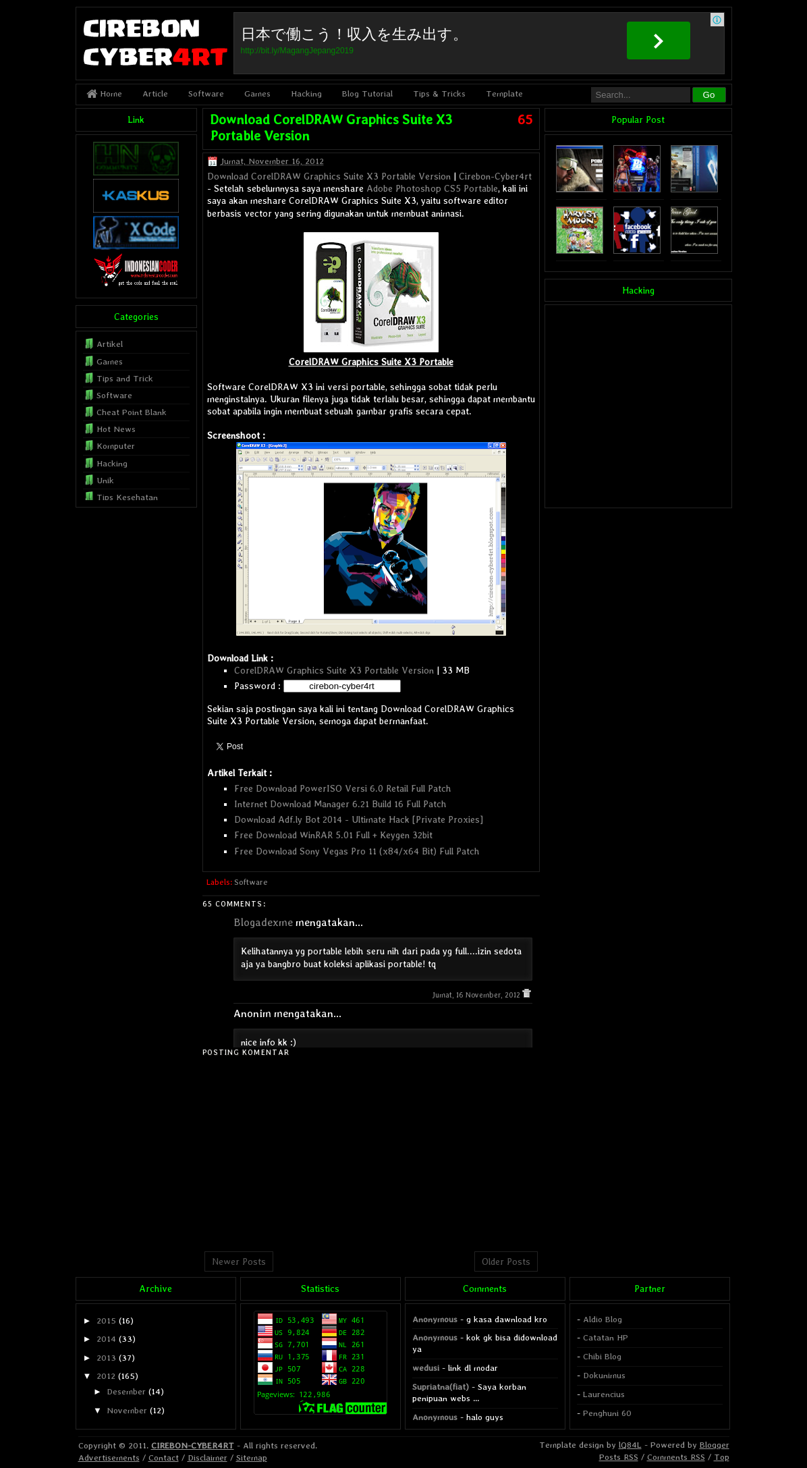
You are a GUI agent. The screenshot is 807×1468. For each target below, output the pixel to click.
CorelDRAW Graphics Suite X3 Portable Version (334, 670)
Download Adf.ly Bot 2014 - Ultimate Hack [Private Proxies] (358, 819)
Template (504, 93)
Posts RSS (618, 1457)
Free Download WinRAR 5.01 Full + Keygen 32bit (333, 835)
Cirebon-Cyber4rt (495, 176)
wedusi (425, 1368)
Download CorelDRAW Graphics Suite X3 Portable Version (329, 176)
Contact (163, 1457)
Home (104, 93)
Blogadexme (263, 922)
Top (721, 1457)
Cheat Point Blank (131, 412)
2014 (106, 1339)
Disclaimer (207, 1457)
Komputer (115, 446)
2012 (105, 1376)
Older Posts (506, 1261)
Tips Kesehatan (127, 497)
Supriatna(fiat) (440, 1387)
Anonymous (434, 1319)
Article (155, 93)
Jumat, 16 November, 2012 (477, 995)
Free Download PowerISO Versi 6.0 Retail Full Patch (342, 788)
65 (525, 119)
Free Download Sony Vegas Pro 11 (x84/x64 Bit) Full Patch (357, 851)
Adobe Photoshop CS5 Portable (432, 188)
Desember (126, 1391)
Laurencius (604, 1394)
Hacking (306, 93)
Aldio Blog (602, 1319)
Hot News (116, 429)
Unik (105, 480)
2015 (106, 1320)
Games (257, 93)
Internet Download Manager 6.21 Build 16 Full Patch (340, 803)
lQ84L (630, 1445)
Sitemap (251, 1457)
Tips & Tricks (439, 93)
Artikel (109, 344)
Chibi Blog (602, 1356)
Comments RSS (676, 1457)
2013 (106, 1358)
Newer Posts (239, 1261)
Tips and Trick (124, 378)
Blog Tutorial (367, 93)
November (127, 1410)
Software (206, 93)
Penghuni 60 (607, 1413)
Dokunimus (604, 1375)
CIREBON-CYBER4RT (192, 1445)
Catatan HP (605, 1337)
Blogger (714, 1445)
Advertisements (109, 1457)
